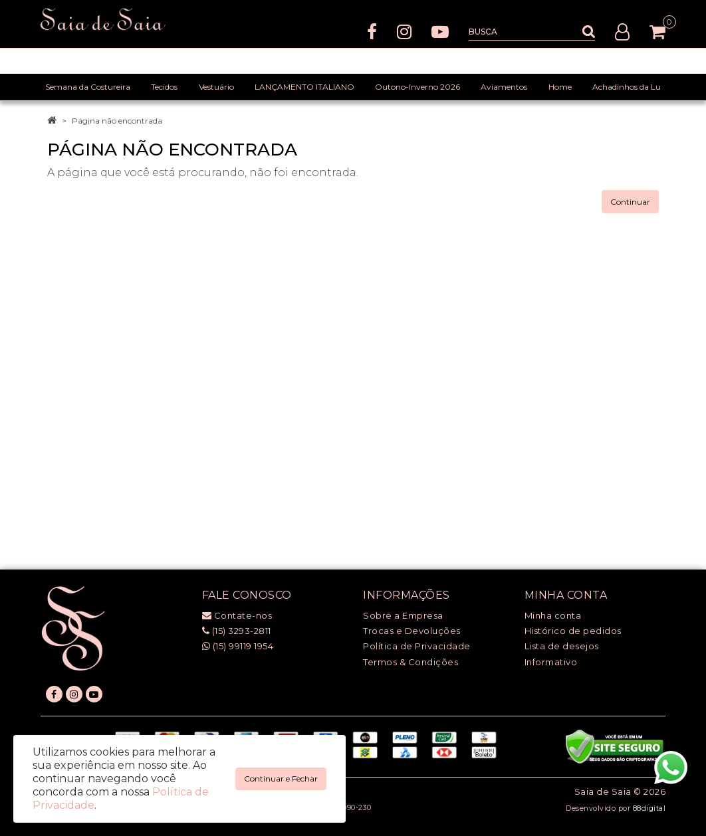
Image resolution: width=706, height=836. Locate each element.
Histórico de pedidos (573, 630)
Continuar (630, 202)
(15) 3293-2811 (236, 630)
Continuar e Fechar (281, 779)
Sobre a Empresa (403, 615)
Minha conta (553, 615)
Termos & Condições (410, 662)
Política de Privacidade (417, 646)
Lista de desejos (562, 646)
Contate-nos (237, 615)
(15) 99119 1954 (238, 646)
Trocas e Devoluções (412, 630)
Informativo (551, 662)
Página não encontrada (117, 121)
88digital (649, 808)
